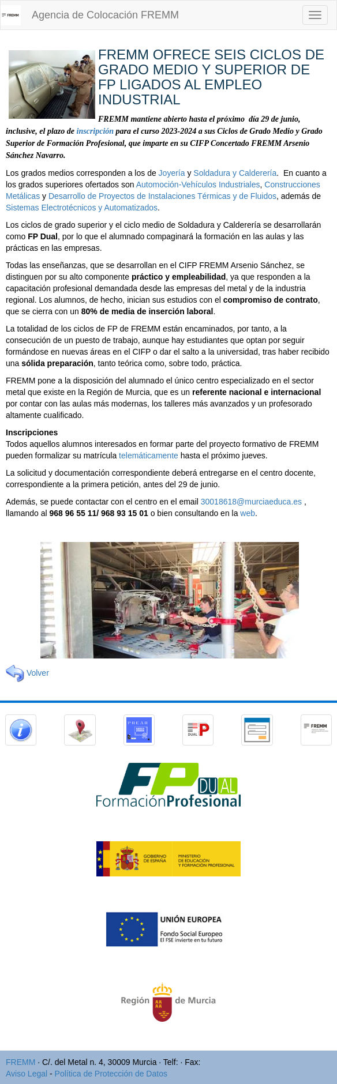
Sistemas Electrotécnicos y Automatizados (82, 207)
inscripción (95, 131)
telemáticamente (148, 455)
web (247, 513)
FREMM (20, 1062)
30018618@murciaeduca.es (251, 501)
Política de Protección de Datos (111, 1073)
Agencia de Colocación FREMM (105, 15)
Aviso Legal (26, 1073)
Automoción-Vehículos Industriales (198, 184)
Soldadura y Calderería (234, 173)
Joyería (172, 173)
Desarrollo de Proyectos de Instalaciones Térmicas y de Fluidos (162, 196)
